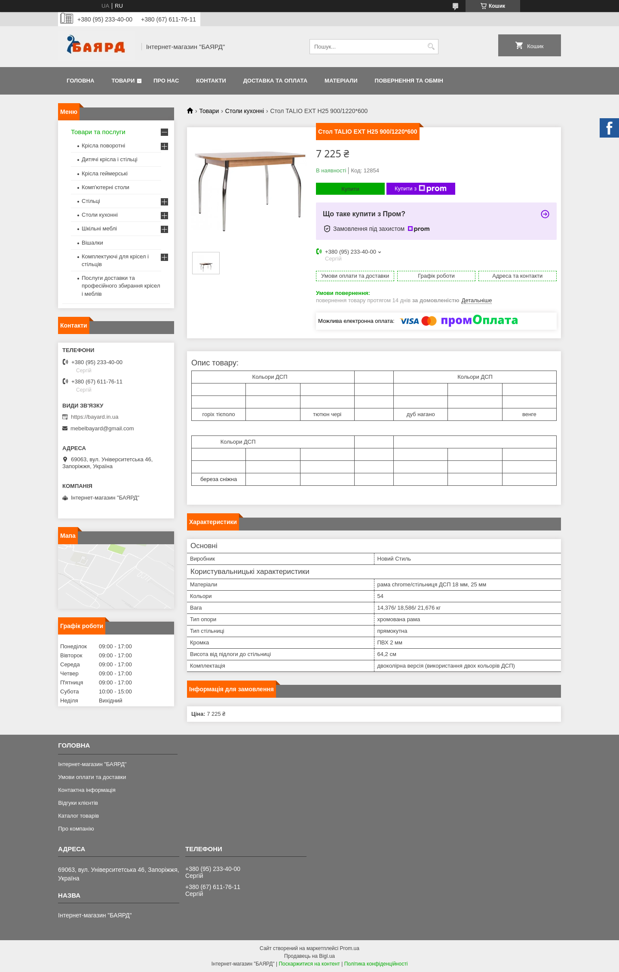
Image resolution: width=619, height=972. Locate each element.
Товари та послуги (98, 131)
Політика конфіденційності (376, 964)
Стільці (91, 201)
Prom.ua (349, 948)
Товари (123, 80)
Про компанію (76, 828)
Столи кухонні (244, 110)
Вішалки (92, 242)
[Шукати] (430, 46)
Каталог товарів (78, 816)
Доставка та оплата (275, 80)
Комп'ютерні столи (105, 187)
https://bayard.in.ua (95, 417)
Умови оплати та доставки (92, 777)
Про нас (166, 80)
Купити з (421, 189)
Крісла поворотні (103, 145)
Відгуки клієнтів (78, 803)
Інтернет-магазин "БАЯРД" (92, 764)
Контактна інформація (87, 790)
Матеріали (341, 80)
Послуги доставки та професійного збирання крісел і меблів (121, 286)
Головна (80, 80)
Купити (350, 189)
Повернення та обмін (409, 80)
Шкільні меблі (99, 228)
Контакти (211, 80)
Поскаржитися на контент (309, 964)
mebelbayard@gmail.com (102, 428)
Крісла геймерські (105, 173)
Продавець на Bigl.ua (309, 956)
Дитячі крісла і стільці (110, 159)
